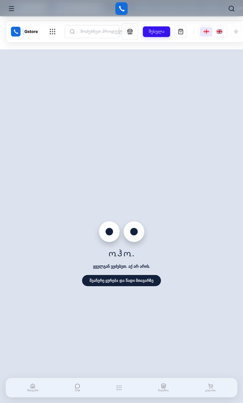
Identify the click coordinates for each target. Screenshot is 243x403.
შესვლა (156, 32)
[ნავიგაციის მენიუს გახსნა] (52, 31)
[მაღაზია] (130, 31)
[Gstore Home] (24, 31)
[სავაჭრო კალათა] (181, 32)
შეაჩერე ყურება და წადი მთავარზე (121, 280)
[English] (219, 31)
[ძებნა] (103, 31)
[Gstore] (121, 9)
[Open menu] (11, 8)
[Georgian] (206, 31)
